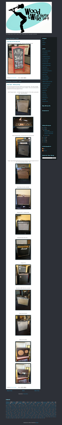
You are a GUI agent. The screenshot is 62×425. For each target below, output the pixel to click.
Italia (9, 412)
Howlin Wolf (44, 94)
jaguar (17, 415)
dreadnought (31, 414)
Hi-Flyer (7, 404)
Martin (48, 404)
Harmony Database (45, 77)
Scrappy (42, 412)
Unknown (45, 150)
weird (18, 403)
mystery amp (54, 415)
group (51, 414)
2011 (45, 140)
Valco (25, 405)
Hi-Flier (42, 411)
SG (14, 404)
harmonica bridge (8, 415)
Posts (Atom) (25, 393)
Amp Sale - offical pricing (13, 84)
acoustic (22, 403)
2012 (45, 138)
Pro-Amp (29, 412)
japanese (45, 402)
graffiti (49, 414)
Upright (22, 405)
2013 (45, 137)
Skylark (54, 412)
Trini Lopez (16, 413)
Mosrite (51, 404)
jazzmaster (43, 405)
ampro (44, 413)
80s (52, 403)
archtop (44, 403)
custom (20, 414)
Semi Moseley (46, 412)
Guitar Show (30, 411)
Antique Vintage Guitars (46, 65)
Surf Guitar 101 (45, 54)
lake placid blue (27, 415)
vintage (17, 406)
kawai (23, 415)
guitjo (54, 414)
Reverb (36, 412)
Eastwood (28, 403)
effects (38, 414)
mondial (50, 415)
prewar (47, 405)
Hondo (48, 411)
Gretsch (36, 404)
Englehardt (31, 404)
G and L (12, 411)
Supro (32, 403)
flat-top (46, 414)
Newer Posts (9, 390)
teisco (17, 404)
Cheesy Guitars (45, 72)
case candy (14, 414)
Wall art (29, 413)
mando (34, 415)
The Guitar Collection (46, 85)
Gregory (23, 411)
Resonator (12, 405)
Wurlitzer (32, 413)
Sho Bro (51, 412)
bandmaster (48, 413)
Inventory (44, 42)
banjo (39, 405)
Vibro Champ (29, 405)
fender (20, 402)
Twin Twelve (17, 405)
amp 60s (41, 413)
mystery (48, 403)
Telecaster (36, 403)
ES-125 (27, 404)
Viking (26, 413)
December (46, 130)
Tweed (20, 413)
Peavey (8, 405)
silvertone (13, 403)
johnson (20, 415)
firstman (43, 414)
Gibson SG (19, 411)
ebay (35, 414)
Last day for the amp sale (13, 41)
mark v (37, 415)
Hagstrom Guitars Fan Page (47, 81)
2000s (24, 404)
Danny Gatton (44, 95)
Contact (43, 44)
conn (17, 414)
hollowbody (13, 415)
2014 (45, 129)
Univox (40, 403)
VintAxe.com (44, 90)
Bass (50, 402)
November (46, 135)
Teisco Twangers (45, 76)
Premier (26, 412)
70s (33, 402)
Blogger (37, 422)
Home (23, 390)
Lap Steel (17, 412)
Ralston (33, 412)
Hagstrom (38, 411)
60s (26, 402)
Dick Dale (44, 92)
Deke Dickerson (45, 97)
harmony (8, 403)
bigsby (55, 413)
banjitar (52, 413)
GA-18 (16, 411)
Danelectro (38, 402)
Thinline (13, 413)
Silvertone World (45, 79)
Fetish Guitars (44, 67)
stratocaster (13, 406)
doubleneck (26, 414)
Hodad (45, 411)
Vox (36, 405)
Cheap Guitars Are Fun (46, 83)
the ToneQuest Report (46, 58)
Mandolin (43, 404)
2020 (45, 127)
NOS (20, 412)
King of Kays (44, 74)
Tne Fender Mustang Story (47, 70)
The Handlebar (45, 52)
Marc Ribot (44, 99)
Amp (14, 402)
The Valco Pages (45, 86)
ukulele (20, 404)
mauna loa (44, 415)
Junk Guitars (44, 88)
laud (31, 415)
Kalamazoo (13, 412)
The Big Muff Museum (46, 56)
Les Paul (39, 404)
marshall (40, 415)
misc (47, 415)
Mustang (11, 404)
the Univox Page (45, 61)
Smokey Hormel (45, 101)
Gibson (8, 402)
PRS (23, 412)
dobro (23, 414)
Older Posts (36, 390)
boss (10, 414)
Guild (26, 411)
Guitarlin (34, 411)
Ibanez (51, 411)
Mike (44, 148)
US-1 (23, 413)
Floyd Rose (8, 411)
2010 (45, 141)
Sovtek (7, 413)
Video (34, 405)
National (55, 404)
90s (54, 403)
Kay (54, 402)
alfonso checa (37, 413)
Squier (10, 413)
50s (29, 402)
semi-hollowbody (52, 405)
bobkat (8, 414)
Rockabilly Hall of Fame (46, 63)
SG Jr (39, 412)
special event (8, 406)
